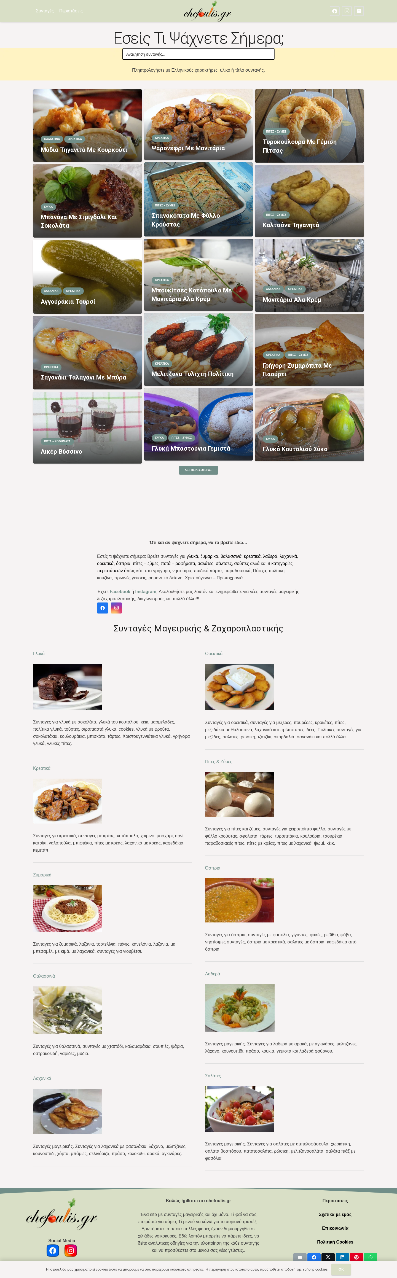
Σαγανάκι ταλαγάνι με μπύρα (83, 377)
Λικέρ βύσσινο (61, 451)
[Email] (359, 11)
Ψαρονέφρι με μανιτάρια (188, 147)
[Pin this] (356, 1257)
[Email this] (300, 1257)
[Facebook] (335, 11)
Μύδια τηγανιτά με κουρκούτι (84, 149)
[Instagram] (347, 11)
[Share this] (314, 1257)
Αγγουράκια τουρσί (68, 301)
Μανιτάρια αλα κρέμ (292, 299)
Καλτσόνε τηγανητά (291, 224)
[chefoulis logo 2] (208, 11)
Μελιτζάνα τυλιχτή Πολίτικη (193, 373)
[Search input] (198, 54)
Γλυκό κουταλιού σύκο (295, 449)
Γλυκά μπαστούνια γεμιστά (191, 448)
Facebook (120, 591)
